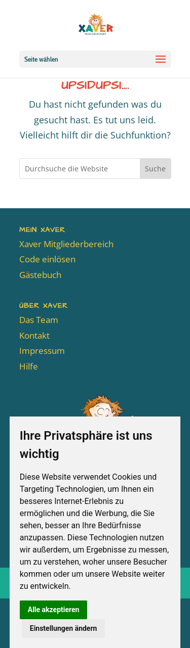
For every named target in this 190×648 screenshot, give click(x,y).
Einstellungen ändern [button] (63, 628)
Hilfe (28, 366)
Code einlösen (47, 259)
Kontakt (34, 335)
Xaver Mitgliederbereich (66, 244)
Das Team (38, 320)
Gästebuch (40, 275)
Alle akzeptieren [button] (54, 610)
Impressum (42, 350)
